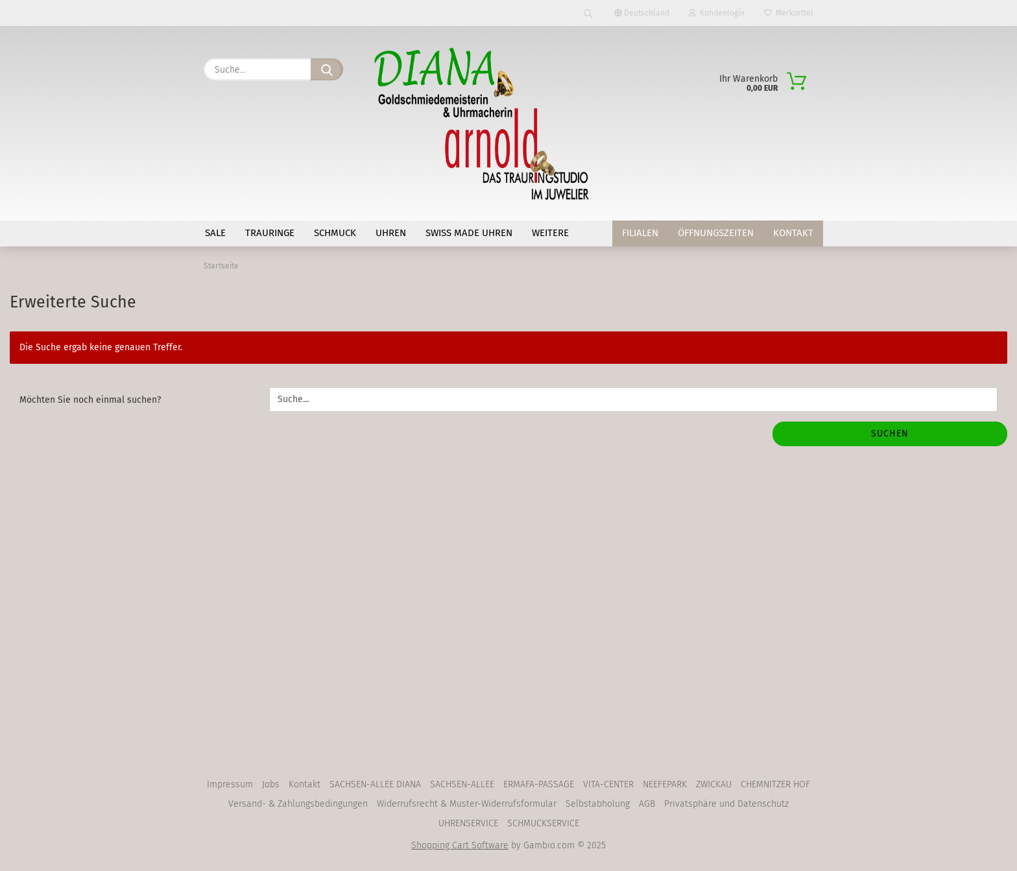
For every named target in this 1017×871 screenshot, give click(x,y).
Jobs (271, 787)
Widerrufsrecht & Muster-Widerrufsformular (466, 807)
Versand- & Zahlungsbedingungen (298, 807)
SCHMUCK (335, 233)
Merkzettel (788, 13)
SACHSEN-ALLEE (462, 787)
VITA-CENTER (608, 787)
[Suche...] (327, 69)
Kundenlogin (717, 13)
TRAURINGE (269, 233)
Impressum (230, 787)
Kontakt (793, 233)
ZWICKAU (714, 787)
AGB (647, 807)
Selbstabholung (598, 807)
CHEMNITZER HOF (775, 787)
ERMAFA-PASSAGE (538, 787)
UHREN (391, 233)
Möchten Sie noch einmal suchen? (90, 403)
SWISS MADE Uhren (468, 233)
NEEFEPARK (665, 787)
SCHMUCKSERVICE (543, 826)
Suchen (890, 436)
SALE (215, 233)
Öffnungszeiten (716, 233)
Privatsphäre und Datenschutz (726, 807)
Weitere (550, 233)
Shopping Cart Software (459, 848)
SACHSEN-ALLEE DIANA (375, 787)
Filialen (640, 233)
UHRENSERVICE (468, 826)
